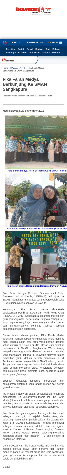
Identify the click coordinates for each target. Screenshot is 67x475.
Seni (48, 49)
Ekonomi (22, 52)
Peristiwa (11, 49)
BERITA (16, 42)
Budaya (39, 49)
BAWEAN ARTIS (18, 68)
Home (5, 68)
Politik (21, 49)
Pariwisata (34, 52)
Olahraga (11, 52)
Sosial (30, 49)
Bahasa (56, 49)
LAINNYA (55, 42)
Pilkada (56, 52)
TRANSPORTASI (34, 42)
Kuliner (46, 52)
